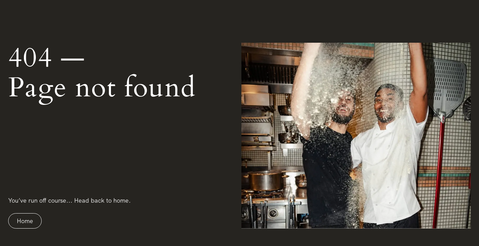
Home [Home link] (25, 221)
